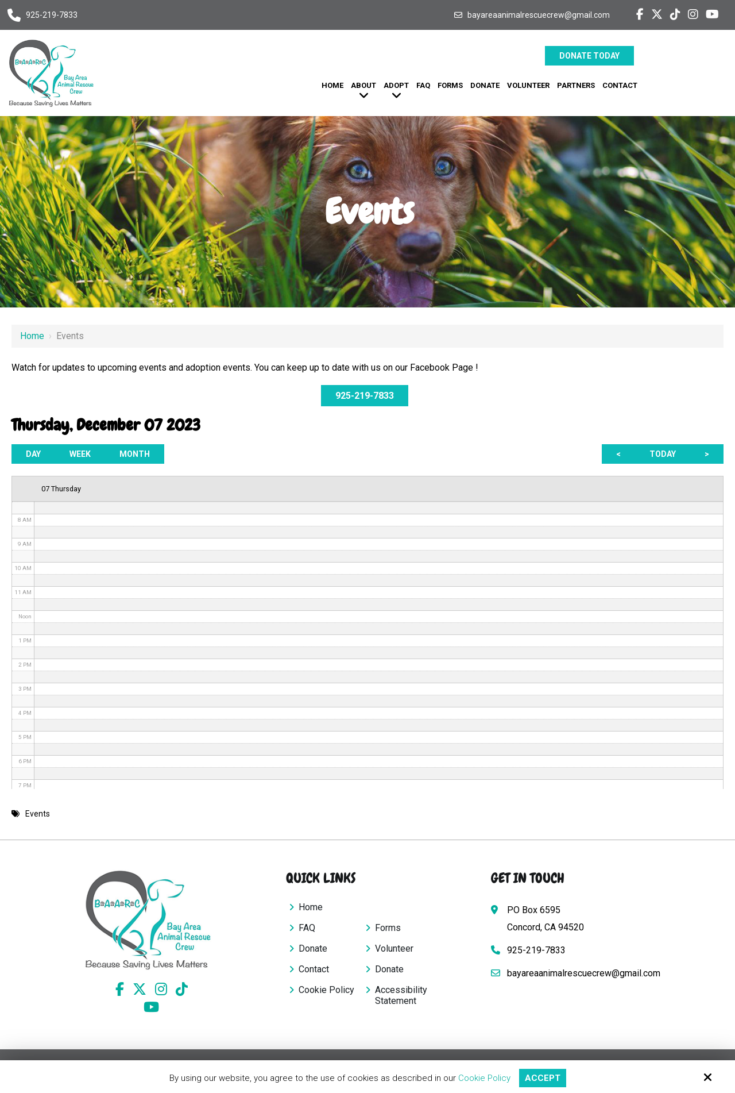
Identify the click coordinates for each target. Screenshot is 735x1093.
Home (32, 335)
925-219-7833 (52, 15)
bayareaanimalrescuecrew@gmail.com (538, 15)
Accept (542, 1078)
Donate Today (589, 55)
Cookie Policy (484, 1078)
